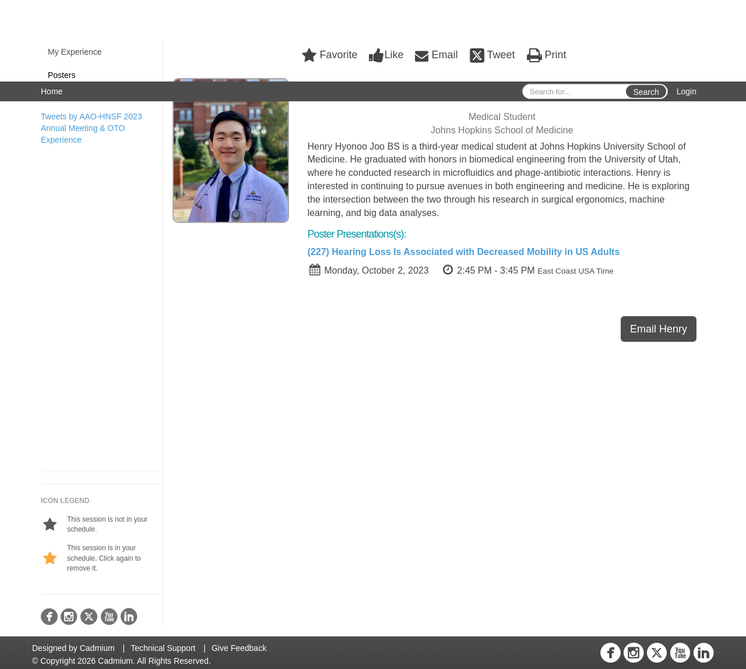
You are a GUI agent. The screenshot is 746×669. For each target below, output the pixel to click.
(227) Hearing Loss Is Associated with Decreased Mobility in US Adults (464, 252)
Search (646, 92)
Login (686, 91)
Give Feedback (239, 648)
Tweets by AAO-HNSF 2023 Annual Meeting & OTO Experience (91, 128)
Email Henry (658, 329)
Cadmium (97, 648)
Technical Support (163, 648)
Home (51, 91)
